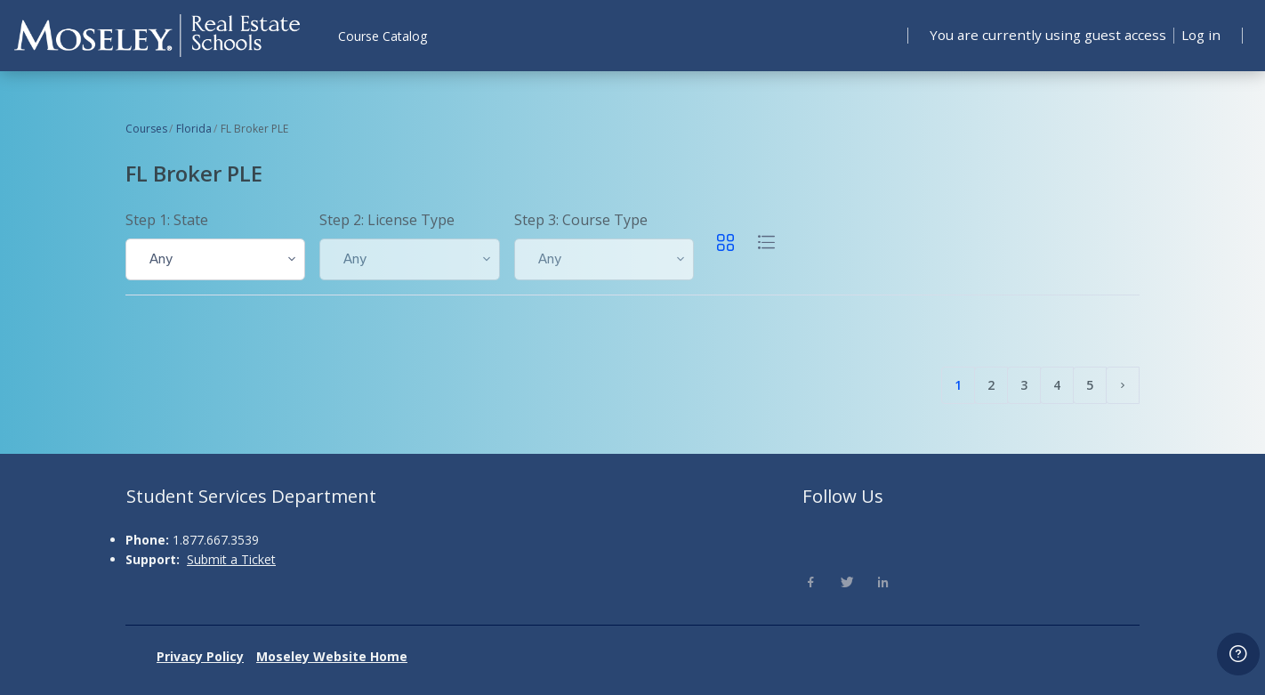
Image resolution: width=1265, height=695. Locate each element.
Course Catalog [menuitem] (382, 36)
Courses (146, 128)
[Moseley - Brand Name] (157, 35)
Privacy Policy (200, 656)
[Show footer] (1238, 654)
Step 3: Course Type (581, 220)
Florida (194, 128)
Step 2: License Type (387, 220)
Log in (1200, 34)
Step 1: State (166, 220)
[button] (215, 259)
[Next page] (1123, 385)
